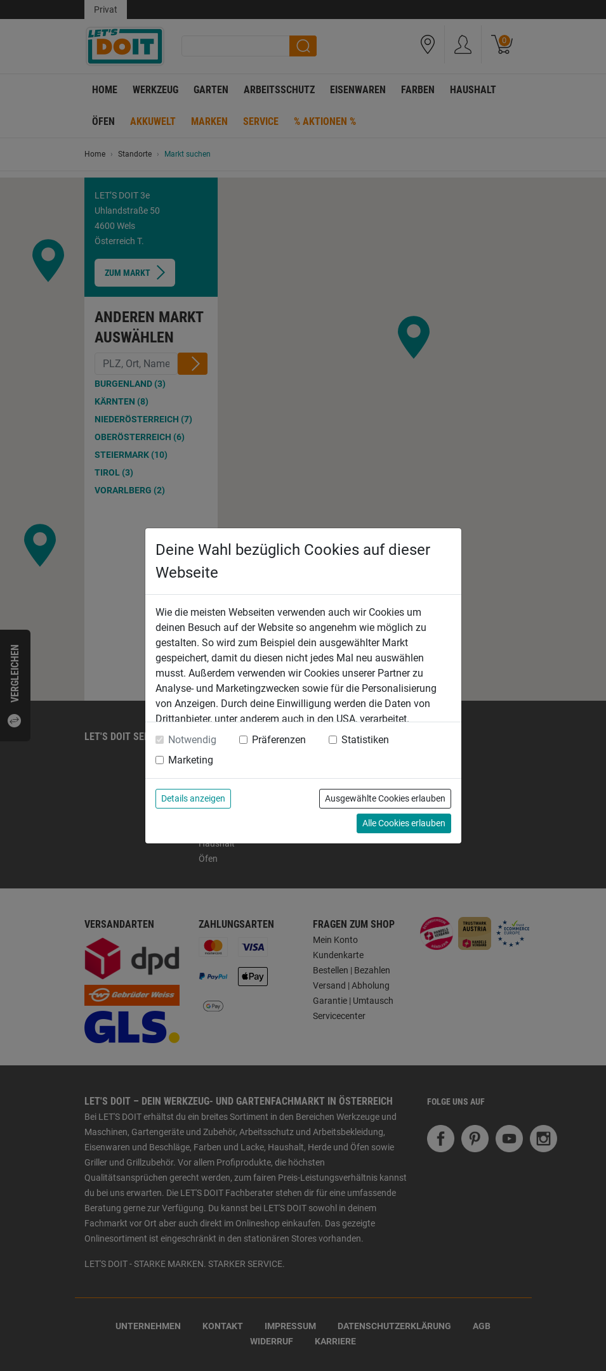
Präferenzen (279, 740)
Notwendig (192, 740)
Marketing (190, 760)
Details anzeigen (193, 798)
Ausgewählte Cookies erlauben (385, 798)
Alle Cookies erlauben (403, 823)
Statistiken (365, 740)
